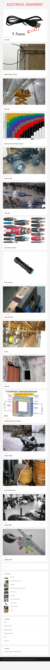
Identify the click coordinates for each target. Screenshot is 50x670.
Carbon (5, 80)
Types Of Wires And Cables (10, 256)
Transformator (7, 323)
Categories (22, 12)
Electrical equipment (8, 184)
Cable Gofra (6, 395)
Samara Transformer (8, 325)
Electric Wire (7, 48)
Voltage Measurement (8, 638)
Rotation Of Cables (8, 464)
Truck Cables (7, 221)
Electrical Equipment (8, 634)
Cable (5, 288)
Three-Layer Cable (8, 291)
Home (17, 12)
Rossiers (6, 360)
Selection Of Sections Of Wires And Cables (13, 152)
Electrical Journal (8, 187)
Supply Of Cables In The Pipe (10, 83)
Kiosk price (10, 660)
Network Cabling (8, 533)
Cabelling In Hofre (8, 568)
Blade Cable (6, 117)
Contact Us (30, 12)
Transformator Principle (8, 642)
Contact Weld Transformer (10, 499)
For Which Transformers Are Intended (12, 429)
